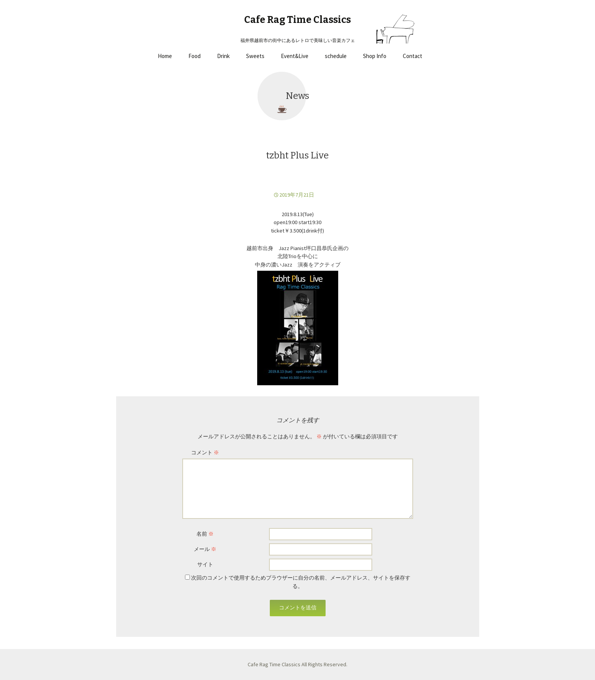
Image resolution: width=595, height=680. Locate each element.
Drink (223, 56)
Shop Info (374, 56)
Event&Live (294, 56)
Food (194, 56)
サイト (205, 564)
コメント (205, 452)
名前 (205, 533)
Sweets (255, 56)
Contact (412, 56)
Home (165, 56)
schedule (336, 56)
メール (205, 549)
